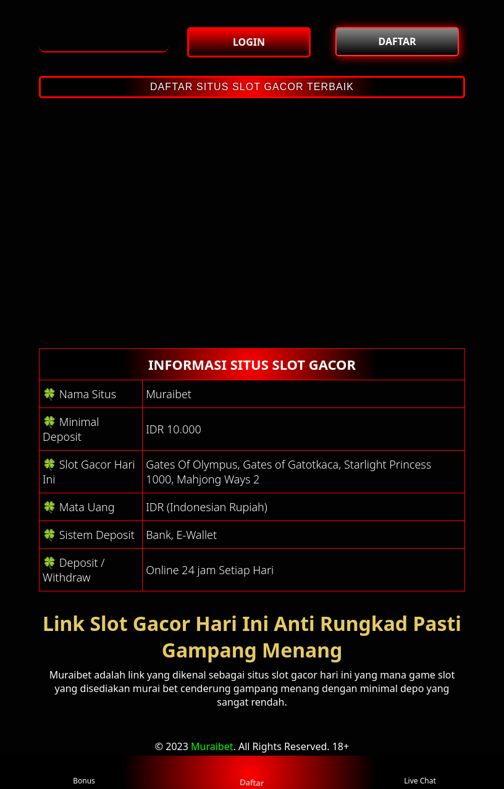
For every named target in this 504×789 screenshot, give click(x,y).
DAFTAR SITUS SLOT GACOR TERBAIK (252, 86)
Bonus (84, 773)
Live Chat (419, 773)
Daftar (251, 772)
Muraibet (212, 746)
